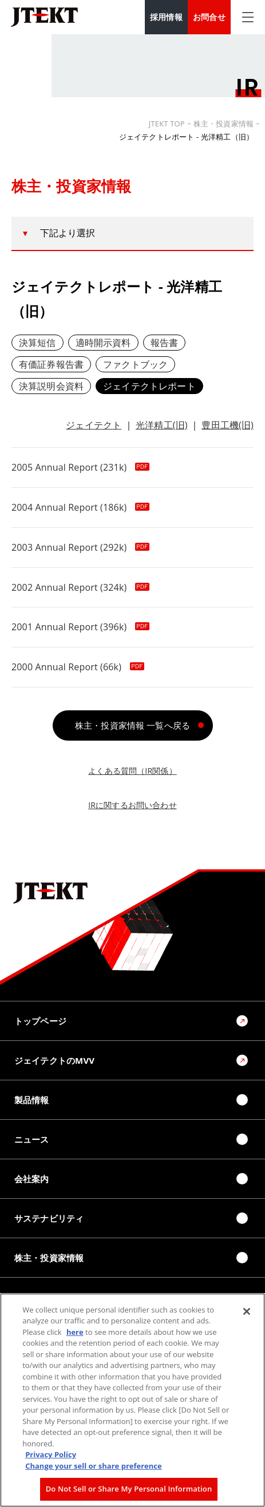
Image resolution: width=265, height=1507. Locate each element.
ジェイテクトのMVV (54, 1060)
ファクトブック (135, 364)
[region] (132, 1400)
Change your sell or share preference (93, 1466)
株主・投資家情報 (223, 123)
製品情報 (31, 1100)
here (75, 1332)
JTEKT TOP (167, 123)
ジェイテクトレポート (149, 386)
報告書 (164, 342)
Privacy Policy (50, 1454)
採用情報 (166, 16)
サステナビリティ (49, 1218)
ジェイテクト (93, 425)
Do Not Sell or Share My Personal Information (129, 1489)
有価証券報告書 (51, 364)
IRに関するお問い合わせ (132, 805)
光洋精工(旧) (162, 425)
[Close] (246, 1311)
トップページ (40, 1021)
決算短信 (37, 342)
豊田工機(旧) (227, 425)
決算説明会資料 (51, 386)
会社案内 (31, 1178)
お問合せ (209, 16)
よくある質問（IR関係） (132, 770)
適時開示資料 (103, 342)
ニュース (31, 1139)
